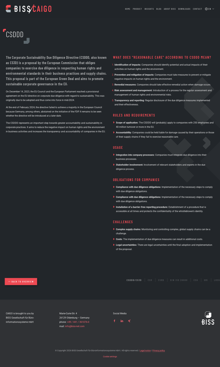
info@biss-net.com (75, 326)
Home (128, 9)
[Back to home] (28, 9)
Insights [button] (149, 9)
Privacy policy (158, 350)
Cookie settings (110, 356)
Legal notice (145, 350)
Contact (197, 9)
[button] (209, 9)
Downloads (184, 9)
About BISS (170, 9)
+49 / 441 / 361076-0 (78, 322)
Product (137, 9)
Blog (159, 9)
